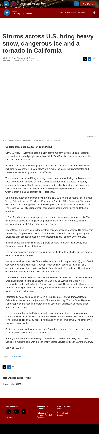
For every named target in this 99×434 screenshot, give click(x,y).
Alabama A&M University (42, 408)
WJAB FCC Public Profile (64, 408)
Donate (89, 4)
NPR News (16, 357)
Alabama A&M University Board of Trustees (44, 415)
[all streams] (95, 13)
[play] (7, 12)
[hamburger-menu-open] (6, 3)
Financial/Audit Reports (62, 414)
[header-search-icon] (76, 3)
